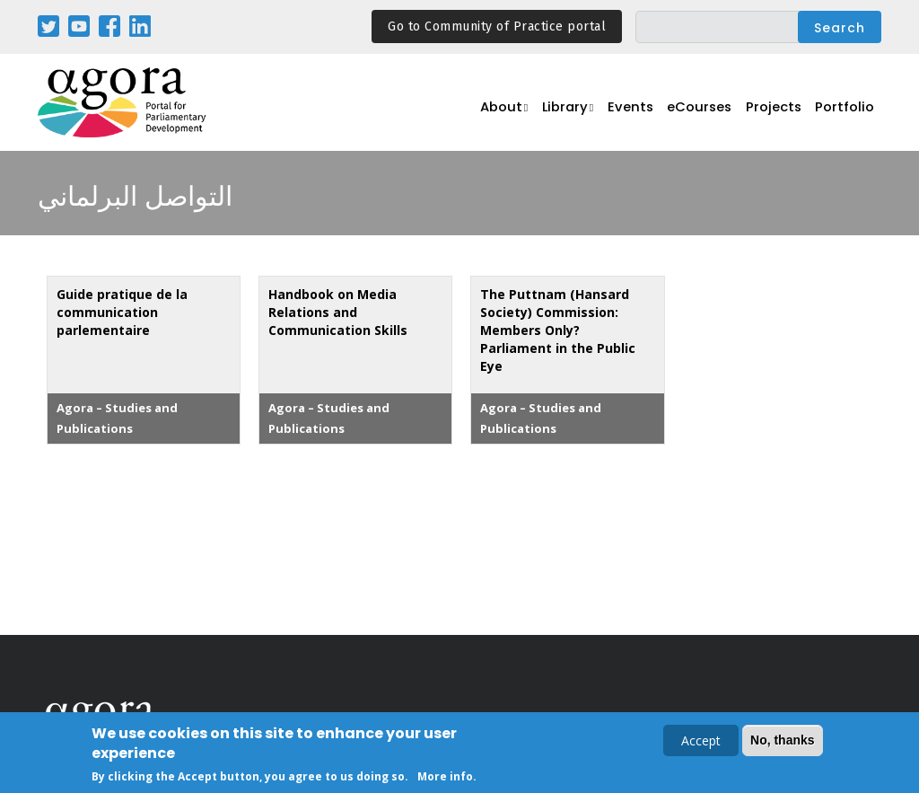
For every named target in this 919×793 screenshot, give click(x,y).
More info (445, 777)
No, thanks (782, 741)
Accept (701, 741)
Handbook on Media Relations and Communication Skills (337, 312)
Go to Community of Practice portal (497, 26)
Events (642, 112)
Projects (781, 112)
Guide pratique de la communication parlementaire (122, 312)
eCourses (710, 112)
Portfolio (847, 112)
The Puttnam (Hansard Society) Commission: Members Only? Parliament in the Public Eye (557, 330)
